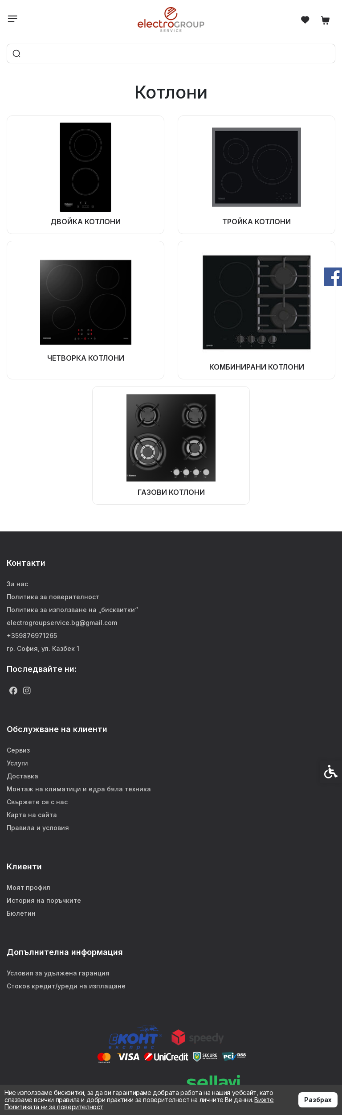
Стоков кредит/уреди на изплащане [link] (66, 986)
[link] (171, 19)
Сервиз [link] (18, 750)
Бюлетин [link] (21, 913)
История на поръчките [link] (44, 900)
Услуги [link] (17, 763)
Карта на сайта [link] (32, 815)
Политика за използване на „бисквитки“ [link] (72, 609)
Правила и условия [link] (38, 827)
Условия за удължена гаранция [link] (58, 973)
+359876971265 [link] (32, 635)
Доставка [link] (22, 776)
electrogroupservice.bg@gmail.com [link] (62, 622)
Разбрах (318, 1099)
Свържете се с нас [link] (37, 802)
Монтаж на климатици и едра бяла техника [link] (79, 789)
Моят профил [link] (28, 887)
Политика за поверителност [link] (53, 597)
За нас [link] (17, 584)
